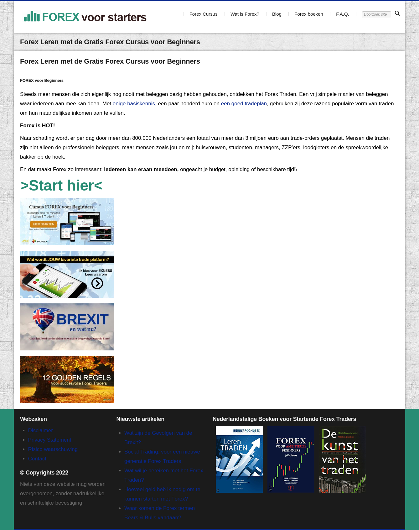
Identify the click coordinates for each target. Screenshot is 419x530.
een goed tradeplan (244, 104)
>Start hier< (61, 185)
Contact (37, 459)
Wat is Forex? (244, 14)
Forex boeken (308, 14)
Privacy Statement (49, 440)
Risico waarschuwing (53, 449)
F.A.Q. (342, 14)
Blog (277, 14)
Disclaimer (40, 430)
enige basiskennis (134, 104)
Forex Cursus (203, 14)
